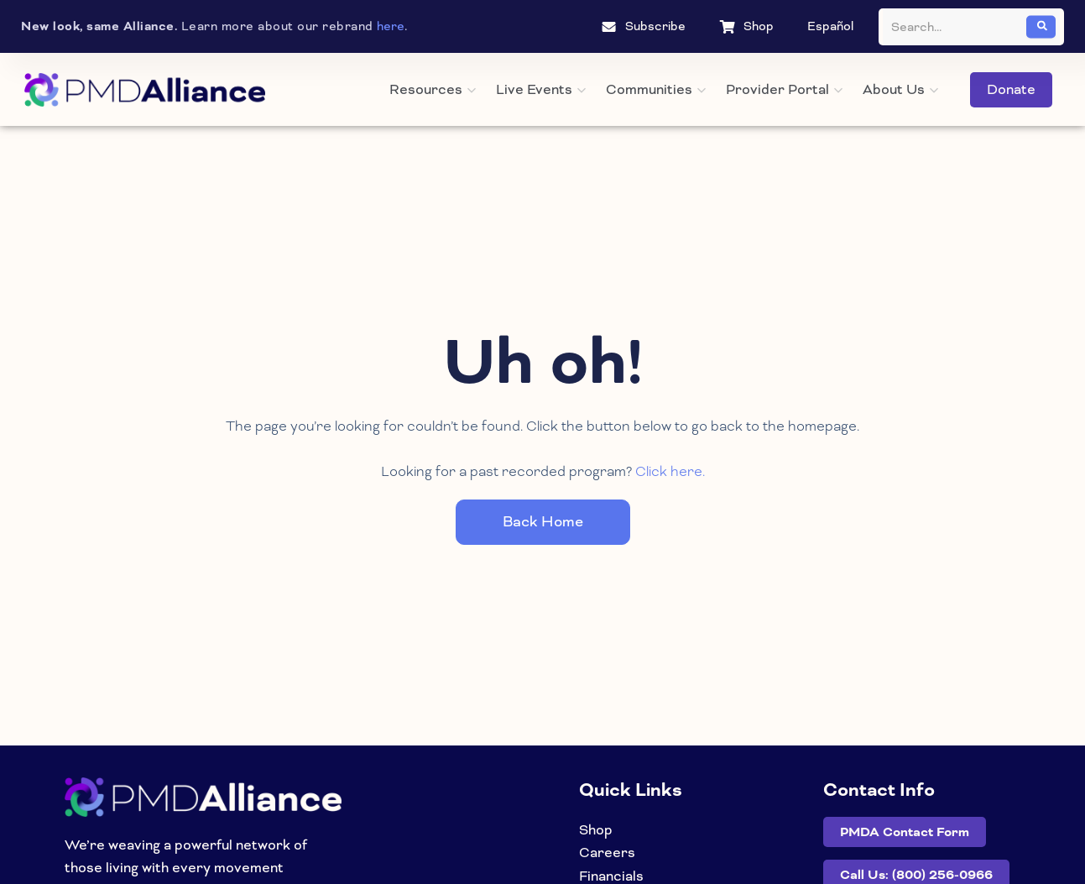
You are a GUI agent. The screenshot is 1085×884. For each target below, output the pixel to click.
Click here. (670, 471)
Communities (656, 89)
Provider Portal (784, 89)
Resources (432, 89)
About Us (900, 89)
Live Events (541, 89)
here (390, 26)
